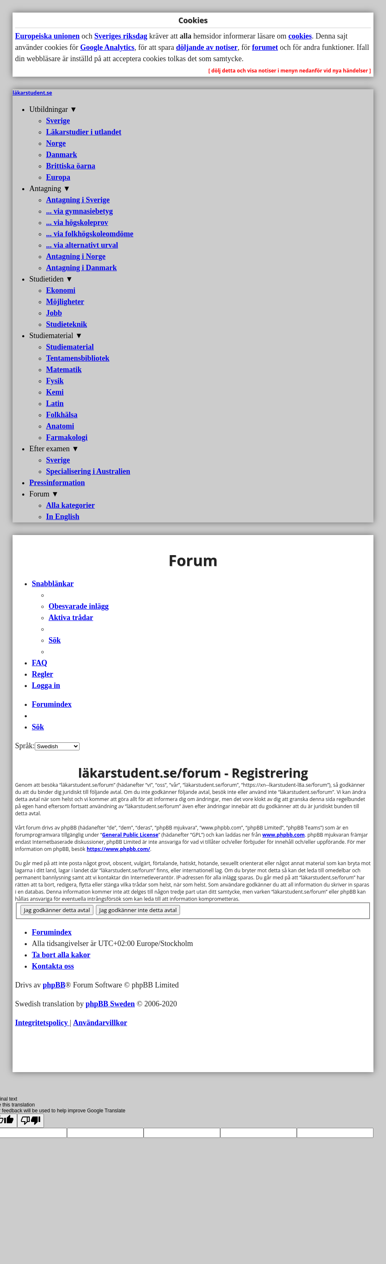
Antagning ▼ (49, 188)
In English (63, 516)
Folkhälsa (61, 415)
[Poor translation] (30, 1121)
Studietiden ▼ (51, 279)
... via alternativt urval (82, 245)
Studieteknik (66, 324)
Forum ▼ (44, 494)
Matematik (64, 369)
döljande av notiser (206, 47)
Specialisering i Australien (88, 471)
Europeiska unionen (47, 36)
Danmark (61, 154)
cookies (300, 36)
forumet (265, 47)
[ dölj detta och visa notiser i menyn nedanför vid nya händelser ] (289, 70)
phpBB (54, 985)
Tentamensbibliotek (77, 358)
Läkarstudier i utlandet (83, 132)
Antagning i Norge (76, 256)
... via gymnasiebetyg (79, 211)
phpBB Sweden (110, 1004)
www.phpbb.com (283, 834)
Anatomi (60, 426)
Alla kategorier (70, 505)
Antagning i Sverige (78, 200)
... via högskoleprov (77, 222)
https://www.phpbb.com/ (118, 849)
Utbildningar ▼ (53, 109)
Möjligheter (65, 301)
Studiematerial (70, 347)
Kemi (55, 392)
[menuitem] (79, 606)
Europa (58, 177)
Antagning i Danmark (81, 268)
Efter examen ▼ (54, 449)
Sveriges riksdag (120, 36)
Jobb (54, 313)
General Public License (130, 834)
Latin (55, 403)
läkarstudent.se (32, 92)
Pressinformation (57, 482)
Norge (56, 143)
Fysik (55, 381)
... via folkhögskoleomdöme (90, 234)
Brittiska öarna (70, 166)
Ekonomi (60, 290)
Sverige (58, 120)
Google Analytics (107, 47)
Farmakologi (66, 437)
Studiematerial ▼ (55, 335)
